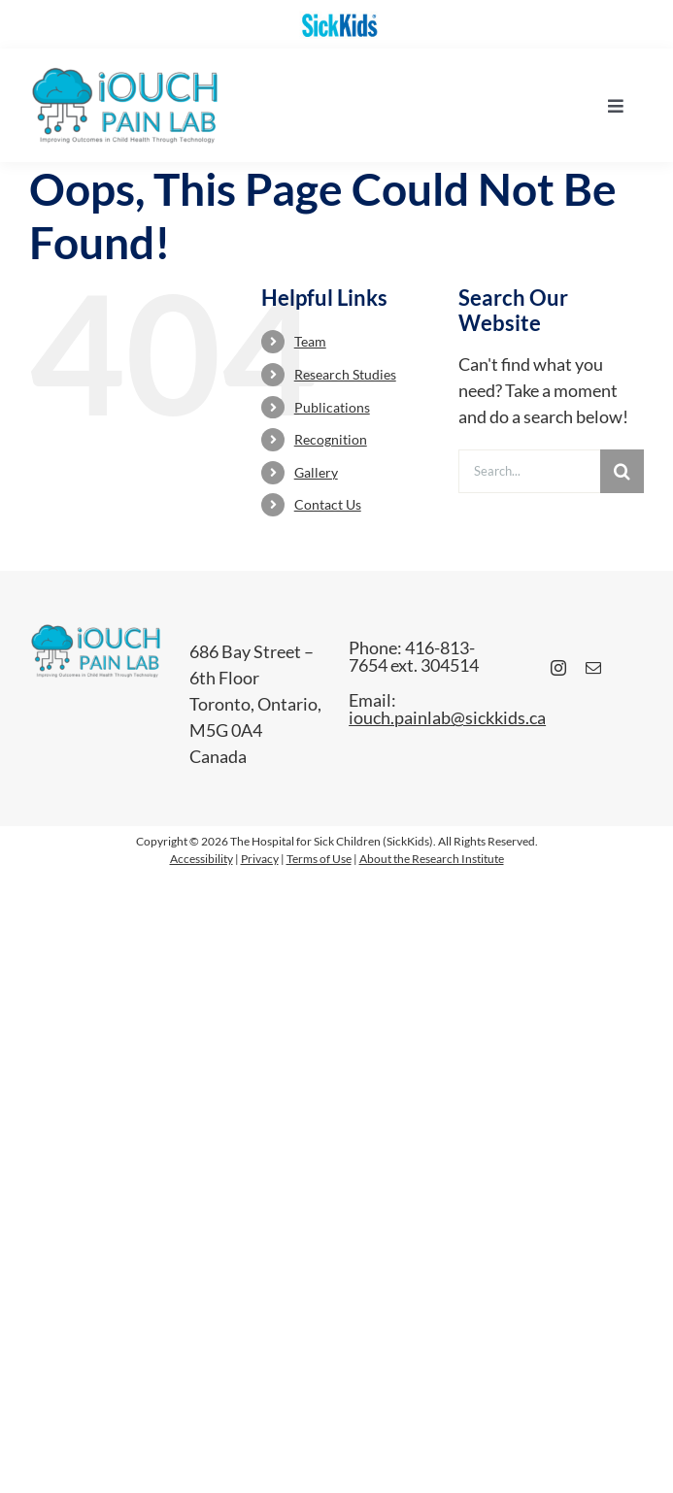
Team (310, 341)
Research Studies (345, 374)
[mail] (593, 668)
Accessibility (201, 858)
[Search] (622, 471)
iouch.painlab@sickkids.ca (447, 717)
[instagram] (558, 668)
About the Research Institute (431, 858)
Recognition (330, 439)
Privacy (260, 858)
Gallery (316, 472)
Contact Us (327, 504)
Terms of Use (319, 858)
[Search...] (529, 471)
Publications (332, 407)
